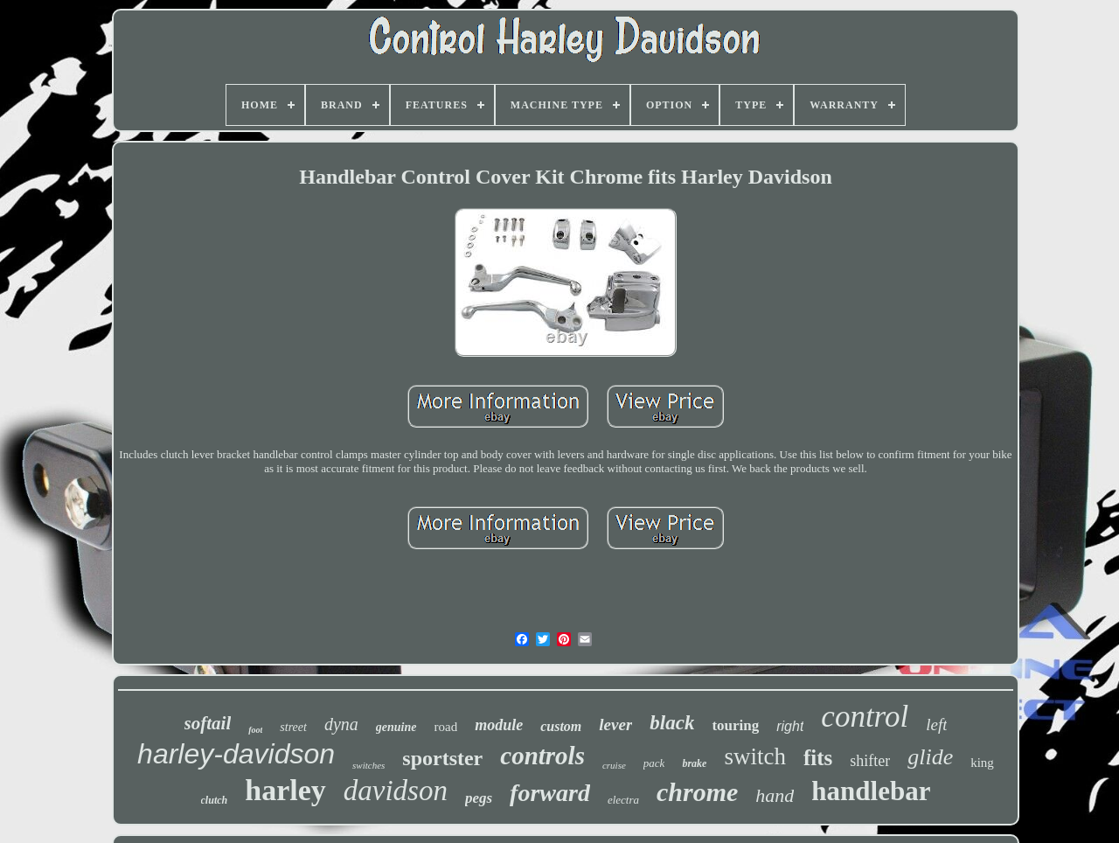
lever (615, 724)
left (936, 724)
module (499, 725)
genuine (396, 727)
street (293, 727)
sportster (442, 758)
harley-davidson (236, 754)
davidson (396, 790)
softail (208, 723)
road (446, 727)
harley (285, 790)
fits (817, 758)
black (672, 723)
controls (542, 756)
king (982, 763)
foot (255, 730)
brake (694, 763)
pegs (478, 798)
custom (560, 726)
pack (654, 763)
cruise (614, 765)
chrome (697, 791)
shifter (870, 761)
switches (368, 765)
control (864, 717)
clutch (214, 800)
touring (735, 725)
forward (550, 792)
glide (930, 757)
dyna (341, 724)
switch (755, 756)
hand (774, 795)
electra (623, 799)
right (789, 726)
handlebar (870, 791)
